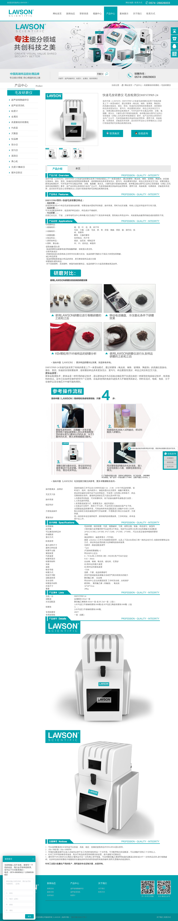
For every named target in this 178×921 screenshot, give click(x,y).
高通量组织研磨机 (151, 85)
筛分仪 (14, 144)
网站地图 (129, 3)
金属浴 (14, 116)
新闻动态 (70, 13)
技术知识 (50, 895)
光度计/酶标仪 (18, 167)
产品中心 (110, 13)
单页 (78, 168)
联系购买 (112, 133)
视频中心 (97, 13)
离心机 (14, 161)
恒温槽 (14, 139)
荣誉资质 (84, 13)
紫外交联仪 (16, 172)
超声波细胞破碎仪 (20, 100)
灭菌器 (14, 133)
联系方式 (138, 3)
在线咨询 (141, 133)
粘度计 (14, 111)
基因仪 (14, 156)
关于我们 (137, 13)
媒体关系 (50, 892)
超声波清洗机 (17, 105)
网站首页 (57, 13)
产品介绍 (57, 168)
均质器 (14, 128)
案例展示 (124, 13)
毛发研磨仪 (166, 85)
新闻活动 (50, 888)
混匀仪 (14, 150)
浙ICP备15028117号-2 (79, 917)
